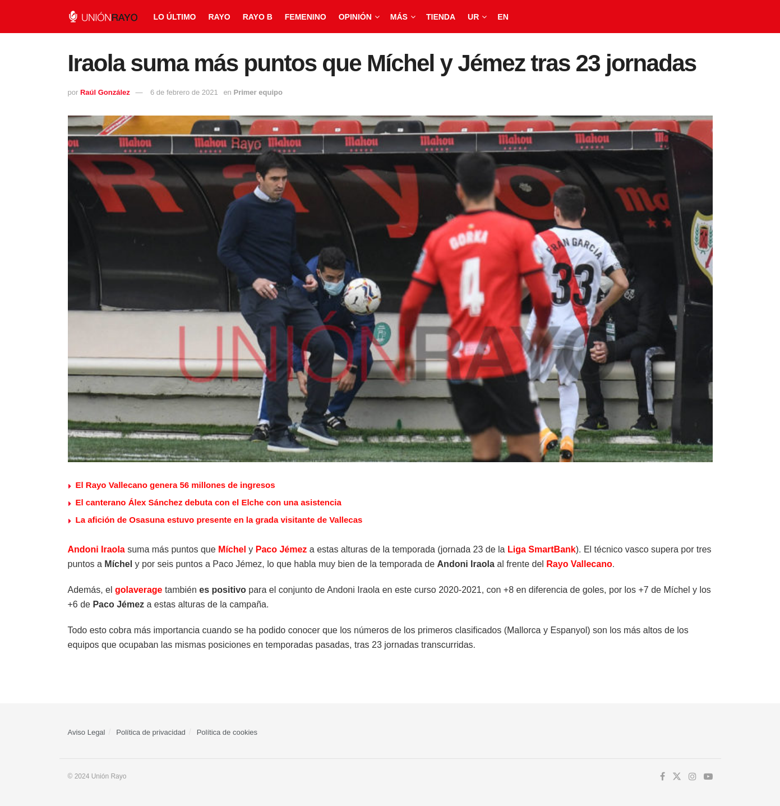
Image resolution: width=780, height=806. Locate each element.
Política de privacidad (151, 732)
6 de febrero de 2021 (184, 92)
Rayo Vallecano (579, 564)
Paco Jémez (281, 549)
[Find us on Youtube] (708, 777)
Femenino (305, 16)
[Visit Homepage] (103, 17)
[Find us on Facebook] (662, 777)
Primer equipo (257, 92)
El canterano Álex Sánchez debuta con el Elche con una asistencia (208, 502)
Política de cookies (227, 732)
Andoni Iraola (96, 549)
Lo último (175, 16)
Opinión (355, 16)
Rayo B (258, 16)
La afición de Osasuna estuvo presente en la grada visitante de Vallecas (219, 519)
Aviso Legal (86, 732)
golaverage (138, 590)
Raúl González (105, 92)
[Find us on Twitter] (676, 777)
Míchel (232, 549)
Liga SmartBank (541, 549)
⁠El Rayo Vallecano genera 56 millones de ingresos (175, 485)
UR (473, 16)
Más (399, 16)
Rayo (219, 16)
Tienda (440, 16)
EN (502, 16)
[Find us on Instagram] (692, 777)
